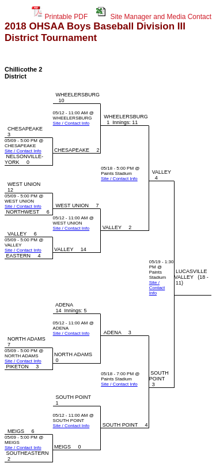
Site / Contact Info (71, 123)
